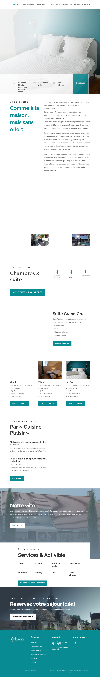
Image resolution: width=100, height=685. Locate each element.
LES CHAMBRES (50, 4)
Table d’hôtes (36, 659)
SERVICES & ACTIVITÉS (81, 4)
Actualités (35, 666)
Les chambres (36, 655)
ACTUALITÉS (75, 12)
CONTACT (86, 12)
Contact (34, 670)
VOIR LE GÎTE (17, 533)
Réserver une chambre (23, 624)
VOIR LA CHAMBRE (62, 351)
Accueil (34, 651)
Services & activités (38, 663)
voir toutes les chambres (27, 300)
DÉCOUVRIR (16, 486)
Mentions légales (30, 678)
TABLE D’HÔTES (64, 4)
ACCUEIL (38, 4)
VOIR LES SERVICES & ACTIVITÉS (32, 591)
